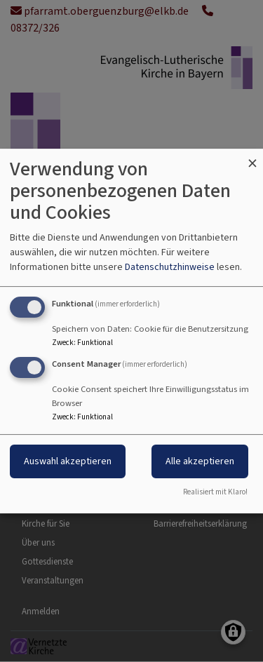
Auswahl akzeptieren (68, 461)
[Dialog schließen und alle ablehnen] (252, 157)
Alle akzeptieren (200, 461)
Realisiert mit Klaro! (215, 492)
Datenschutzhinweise (170, 266)
